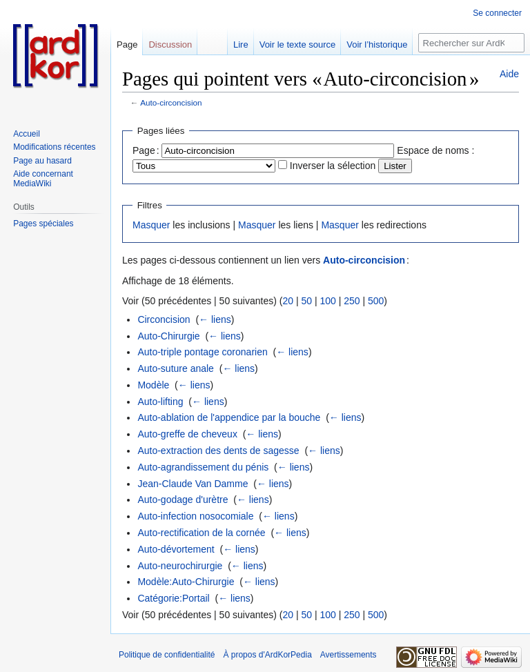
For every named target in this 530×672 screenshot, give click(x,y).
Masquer (151, 224)
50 (306, 300)
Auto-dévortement (175, 549)
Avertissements (348, 655)
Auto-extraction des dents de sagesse (218, 450)
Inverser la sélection (333, 165)
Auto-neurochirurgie (179, 565)
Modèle (153, 385)
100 (327, 300)
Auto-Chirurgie (168, 336)
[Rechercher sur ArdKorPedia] (471, 42)
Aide (509, 73)
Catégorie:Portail (173, 598)
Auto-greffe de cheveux (187, 433)
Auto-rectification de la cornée (201, 532)
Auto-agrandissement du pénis (202, 467)
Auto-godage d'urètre (182, 499)
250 (352, 300)
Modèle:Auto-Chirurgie (185, 581)
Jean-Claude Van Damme (192, 483)
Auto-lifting (160, 401)
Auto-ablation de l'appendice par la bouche (228, 417)
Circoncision (163, 319)
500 (376, 300)
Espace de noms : (435, 150)
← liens (215, 319)
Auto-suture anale (175, 368)
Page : (145, 150)
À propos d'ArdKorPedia (267, 655)
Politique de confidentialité (167, 655)
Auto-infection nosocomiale (195, 516)
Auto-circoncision (171, 102)
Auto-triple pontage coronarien (202, 351)
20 (287, 300)
